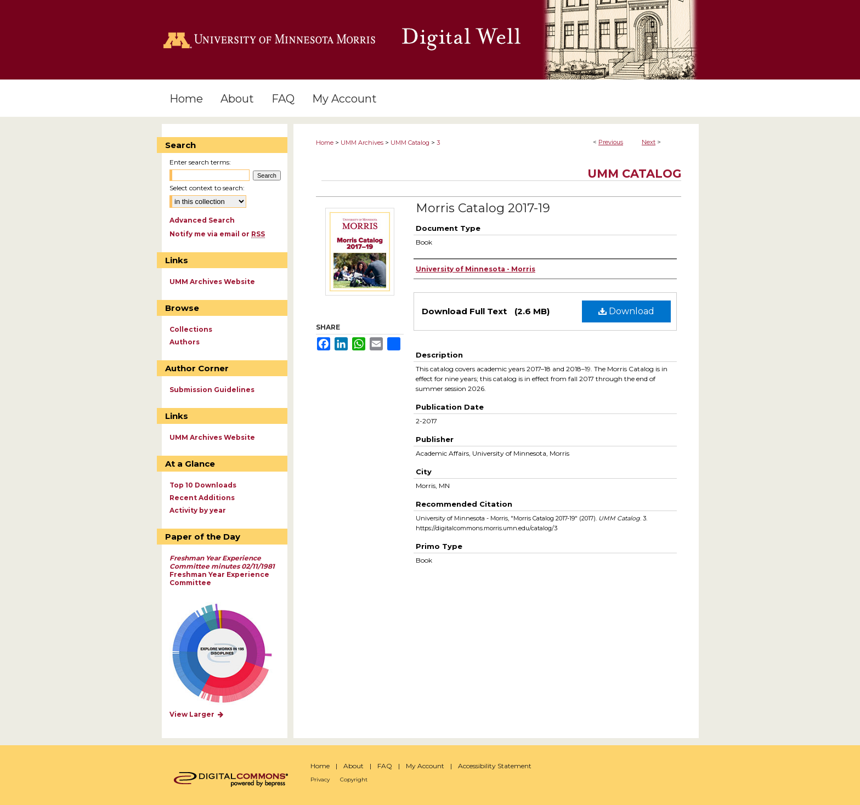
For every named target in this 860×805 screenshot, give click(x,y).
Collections (190, 329)
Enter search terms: (200, 162)
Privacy (320, 779)
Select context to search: (207, 188)
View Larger (196, 714)
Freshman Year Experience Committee (222, 570)
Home (324, 142)
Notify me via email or (217, 234)
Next (648, 142)
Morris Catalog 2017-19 (483, 208)
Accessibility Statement (494, 766)
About (353, 766)
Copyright (353, 779)
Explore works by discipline (228, 654)
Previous (610, 142)
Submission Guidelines (211, 390)
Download (626, 311)
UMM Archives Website (212, 281)
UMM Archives (362, 142)
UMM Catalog (410, 142)
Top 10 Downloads (202, 485)
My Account (425, 766)
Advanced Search (202, 220)
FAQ (384, 766)
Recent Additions (202, 498)
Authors (184, 342)
